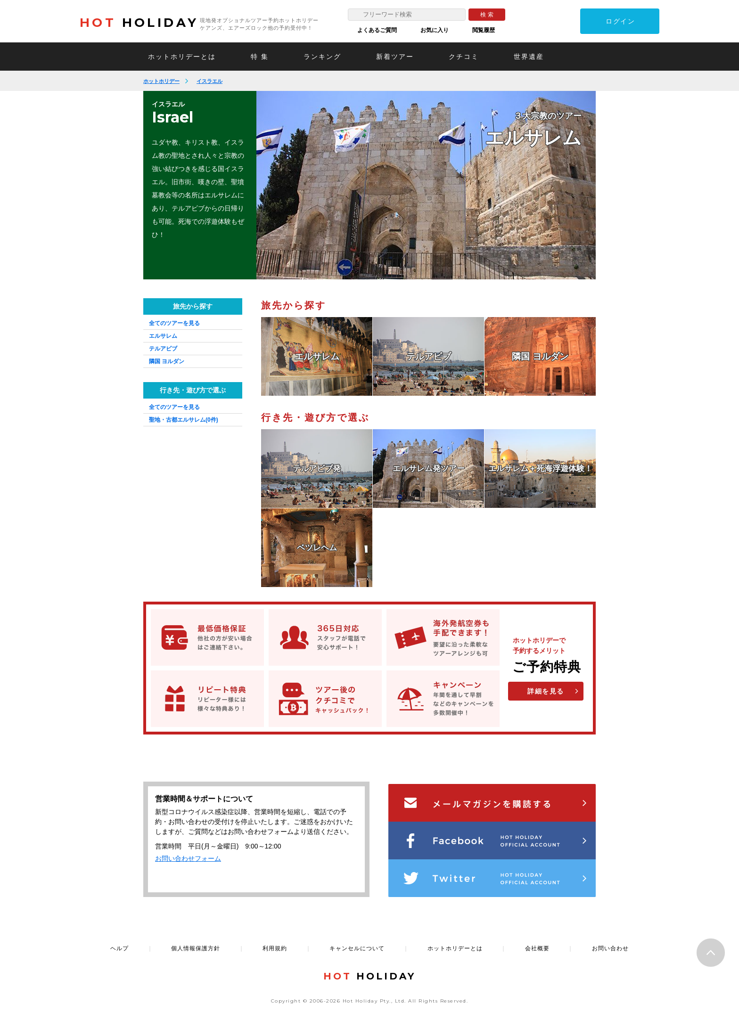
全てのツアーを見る (174, 323)
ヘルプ (119, 948)
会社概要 (537, 948)
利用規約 (275, 948)
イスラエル (209, 81)
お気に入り (434, 30)
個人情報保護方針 (195, 948)
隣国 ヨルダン (166, 361)
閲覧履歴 (483, 30)
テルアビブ (163, 348)
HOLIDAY (139, 22)
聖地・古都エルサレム (183, 419)
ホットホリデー (161, 81)
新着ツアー (395, 56)
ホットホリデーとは (182, 56)
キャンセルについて (357, 948)
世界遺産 (529, 56)
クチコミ (464, 56)
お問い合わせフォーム (188, 858)
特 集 (260, 56)
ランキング (322, 56)
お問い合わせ (610, 948)
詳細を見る (545, 691)
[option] (426, 185)
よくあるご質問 (377, 30)
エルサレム (163, 336)
